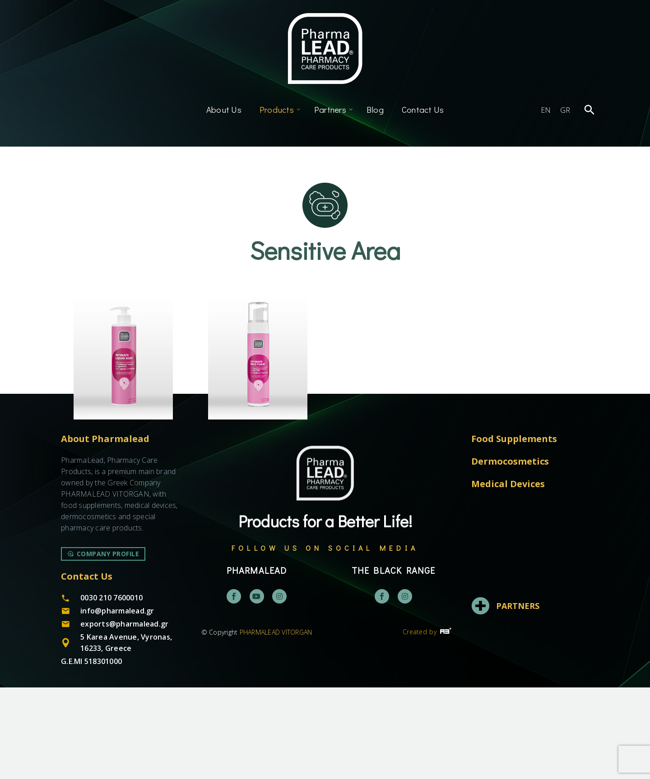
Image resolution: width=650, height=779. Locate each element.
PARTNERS (517, 697)
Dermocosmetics (130, 430)
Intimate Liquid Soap (123, 440)
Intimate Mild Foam (258, 440)
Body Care (95, 430)
